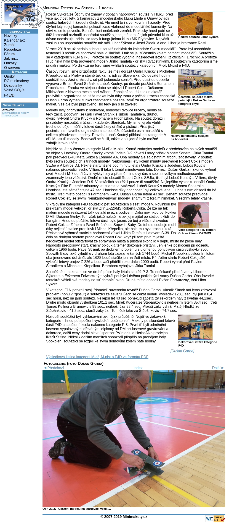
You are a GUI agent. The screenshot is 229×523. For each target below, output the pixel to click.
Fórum (9, 54)
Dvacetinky (13, 85)
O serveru (12, 68)
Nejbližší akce (13, 105)
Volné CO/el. (15, 90)
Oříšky (9, 76)
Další (218, 368)
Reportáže (12, 49)
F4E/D (9, 95)
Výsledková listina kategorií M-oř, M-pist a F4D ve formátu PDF (97, 357)
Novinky (10, 36)
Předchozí (53, 368)
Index (137, 368)
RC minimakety (16, 81)
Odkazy (10, 63)
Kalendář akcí (15, 40)
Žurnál (9, 45)
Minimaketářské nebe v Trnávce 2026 (15, 114)
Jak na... (11, 58)
